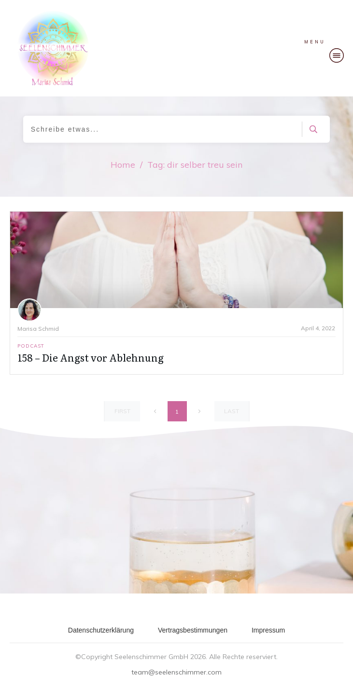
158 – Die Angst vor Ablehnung (91, 357)
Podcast (30, 346)
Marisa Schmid (38, 328)
